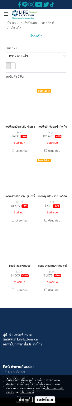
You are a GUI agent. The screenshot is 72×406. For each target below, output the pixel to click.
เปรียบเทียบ (21, 151)
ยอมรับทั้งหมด (45, 399)
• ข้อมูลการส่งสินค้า (14, 371)
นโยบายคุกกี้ (27, 392)
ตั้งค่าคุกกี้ (24, 399)
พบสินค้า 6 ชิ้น (15, 76)
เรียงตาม (12, 48)
